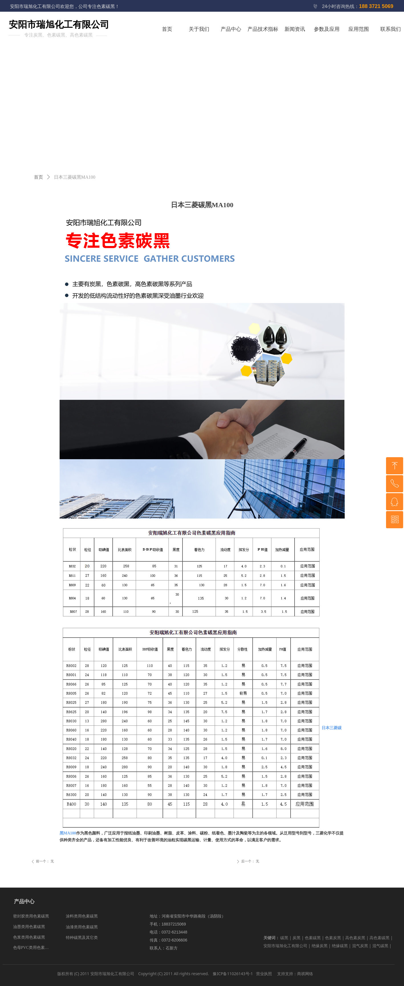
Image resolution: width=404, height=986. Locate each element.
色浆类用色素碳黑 (29, 937)
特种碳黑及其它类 (82, 937)
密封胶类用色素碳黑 (31, 916)
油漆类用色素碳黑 (82, 927)
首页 (38, 177)
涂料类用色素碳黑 (82, 916)
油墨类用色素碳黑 (29, 927)
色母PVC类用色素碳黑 (33, 947)
